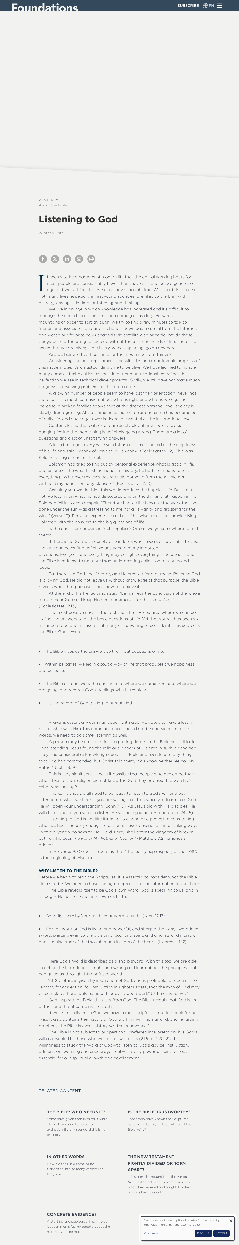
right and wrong (110, 967)
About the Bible (53, 205)
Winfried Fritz (51, 233)
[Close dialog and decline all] (230, 1219)
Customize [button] (151, 1233)
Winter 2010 (51, 200)
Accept (221, 1233)
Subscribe (188, 5)
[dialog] (187, 1228)
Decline (203, 1233)
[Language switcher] (205, 5)
